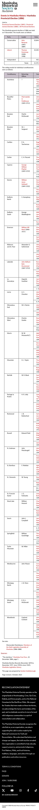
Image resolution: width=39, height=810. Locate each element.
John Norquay (24, 41)
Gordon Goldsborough (28, 671)
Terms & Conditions (11, 766)
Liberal (9, 50)
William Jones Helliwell (24, 182)
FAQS (4, 771)
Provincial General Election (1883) (13, 25)
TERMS (4, 807)
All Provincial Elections (27, 27)
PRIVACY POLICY (31, 805)
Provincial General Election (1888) (17, 26)
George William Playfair (24, 167)
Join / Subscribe (9, 780)
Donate (5, 776)
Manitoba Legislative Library (11, 667)
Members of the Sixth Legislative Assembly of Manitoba (19, 647)
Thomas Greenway (25, 51)
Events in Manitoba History (13, 15)
